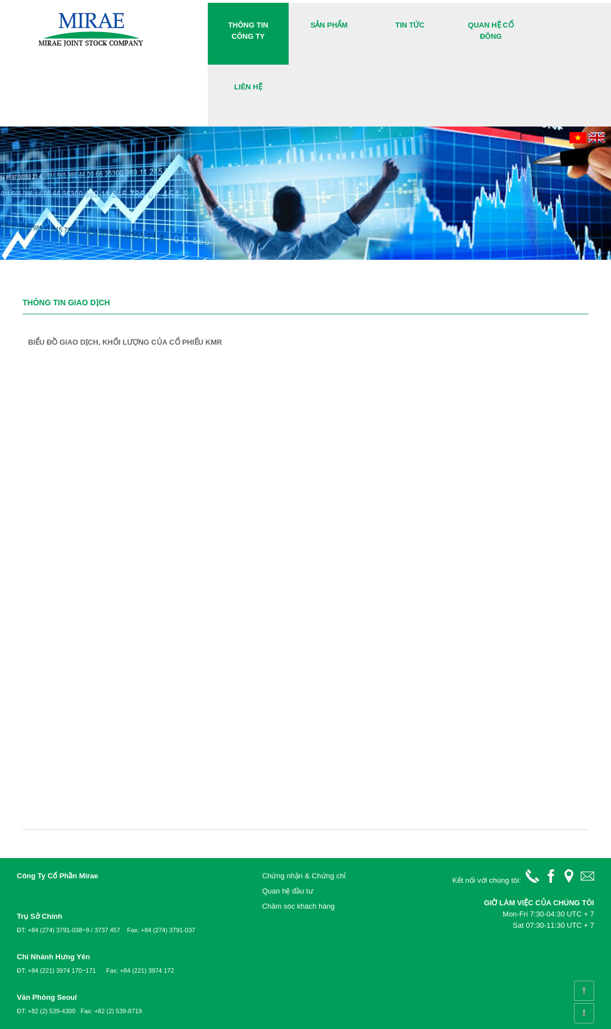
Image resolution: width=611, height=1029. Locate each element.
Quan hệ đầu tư (287, 891)
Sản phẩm (329, 25)
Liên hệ (248, 87)
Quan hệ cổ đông (490, 30)
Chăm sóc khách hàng (298, 906)
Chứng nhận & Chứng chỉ (304, 876)
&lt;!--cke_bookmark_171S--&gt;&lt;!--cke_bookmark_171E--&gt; (305, 471)
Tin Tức (410, 25)
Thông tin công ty (248, 30)
